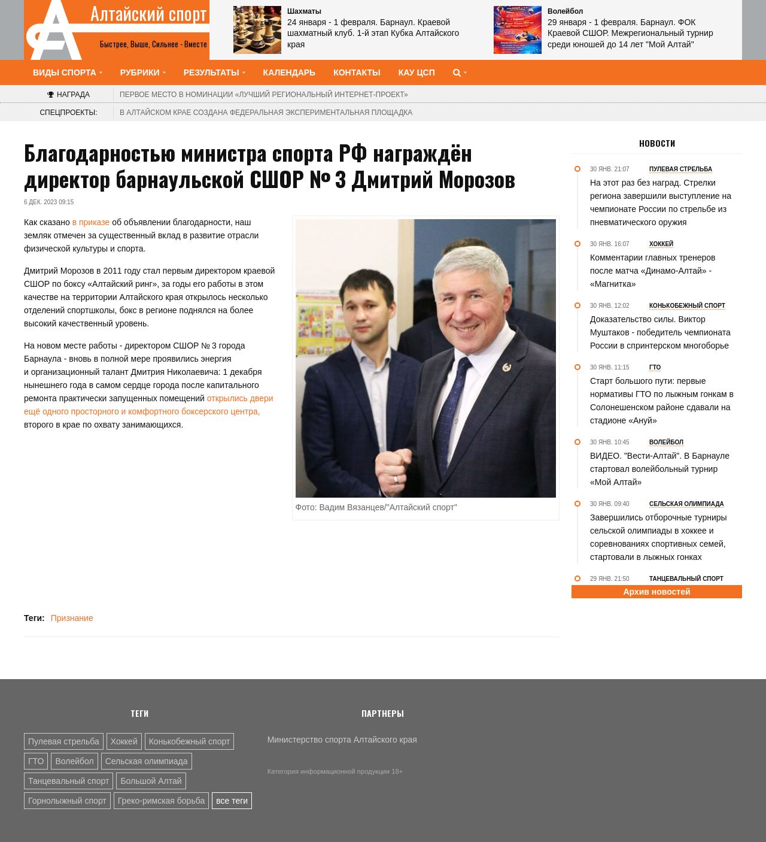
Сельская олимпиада (146, 761)
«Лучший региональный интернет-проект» (264, 94)
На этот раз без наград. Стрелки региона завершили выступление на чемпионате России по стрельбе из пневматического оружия (660, 202)
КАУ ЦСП (417, 72)
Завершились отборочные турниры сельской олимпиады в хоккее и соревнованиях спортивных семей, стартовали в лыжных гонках (658, 537)
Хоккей (124, 741)
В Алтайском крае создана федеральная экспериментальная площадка (266, 112)
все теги (232, 800)
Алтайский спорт (148, 13)
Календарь (289, 72)
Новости (657, 143)
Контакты (356, 72)
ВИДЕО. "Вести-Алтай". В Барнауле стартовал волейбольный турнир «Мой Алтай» (659, 469)
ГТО (36, 761)
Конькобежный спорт (189, 741)
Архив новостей (656, 591)
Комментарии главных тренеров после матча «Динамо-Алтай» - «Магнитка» (652, 271)
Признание (72, 618)
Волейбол (74, 761)
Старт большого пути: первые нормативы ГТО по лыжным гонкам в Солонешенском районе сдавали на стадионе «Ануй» (662, 400)
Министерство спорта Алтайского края (342, 739)
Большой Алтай (150, 781)
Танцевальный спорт (68, 781)
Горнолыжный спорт (67, 800)
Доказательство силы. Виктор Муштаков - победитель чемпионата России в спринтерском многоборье (660, 332)
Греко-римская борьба (161, 800)
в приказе (90, 222)
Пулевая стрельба (63, 741)
